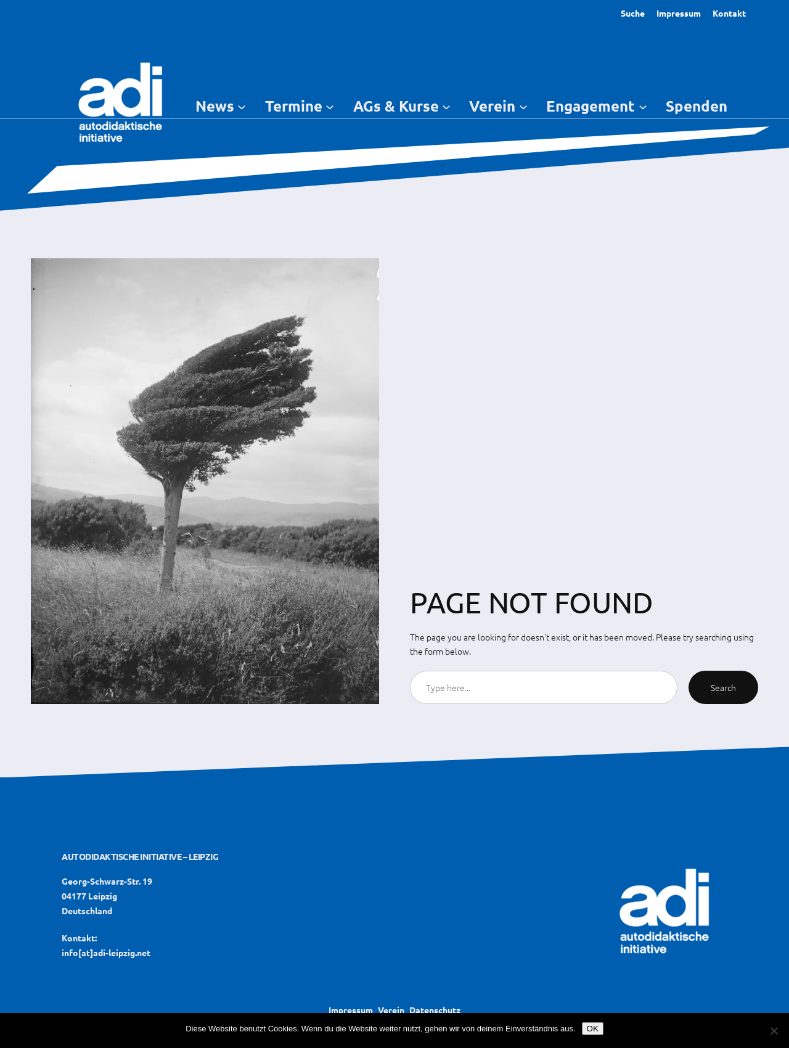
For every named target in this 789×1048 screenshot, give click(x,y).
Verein (391, 1009)
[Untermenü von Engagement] (643, 106)
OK (593, 1028)
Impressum (678, 12)
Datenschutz (434, 1009)
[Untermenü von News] (241, 106)
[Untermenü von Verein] (523, 106)
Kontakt (729, 12)
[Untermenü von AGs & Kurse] (446, 106)
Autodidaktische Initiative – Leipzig (140, 856)
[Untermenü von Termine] (329, 106)
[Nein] (773, 1031)
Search (723, 687)
